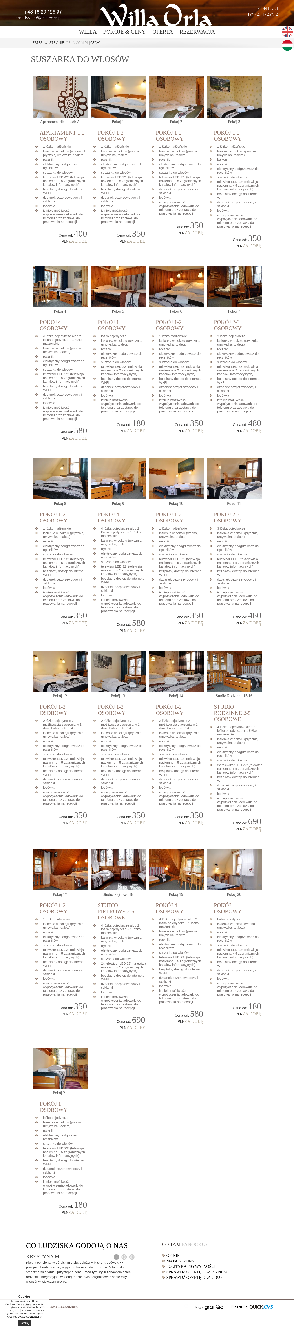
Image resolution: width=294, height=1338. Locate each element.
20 (234, 894)
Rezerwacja (197, 32)
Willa (88, 32)
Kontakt (268, 8)
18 (118, 894)
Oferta (162, 32)
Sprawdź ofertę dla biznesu (197, 1272)
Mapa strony (180, 1261)
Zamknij (24, 1323)
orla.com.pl (77, 43)
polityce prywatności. (30, 1316)
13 (118, 696)
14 (176, 696)
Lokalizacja (263, 15)
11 (234, 503)
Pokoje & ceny (124, 32)
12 (60, 696)
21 (60, 1093)
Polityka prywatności (190, 1266)
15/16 (234, 696)
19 (176, 894)
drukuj (186, 1306)
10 (176, 503)
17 (60, 894)
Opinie (173, 1255)
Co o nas (77, 1246)
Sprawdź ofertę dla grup (194, 1277)
